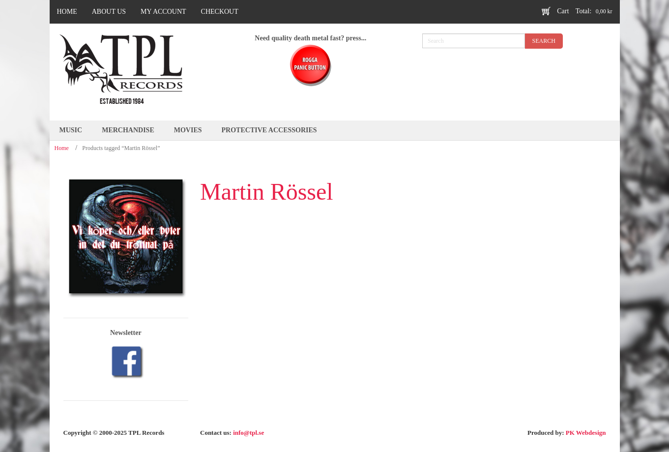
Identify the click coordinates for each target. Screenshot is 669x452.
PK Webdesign (586, 432)
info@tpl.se (248, 432)
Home (62, 148)
